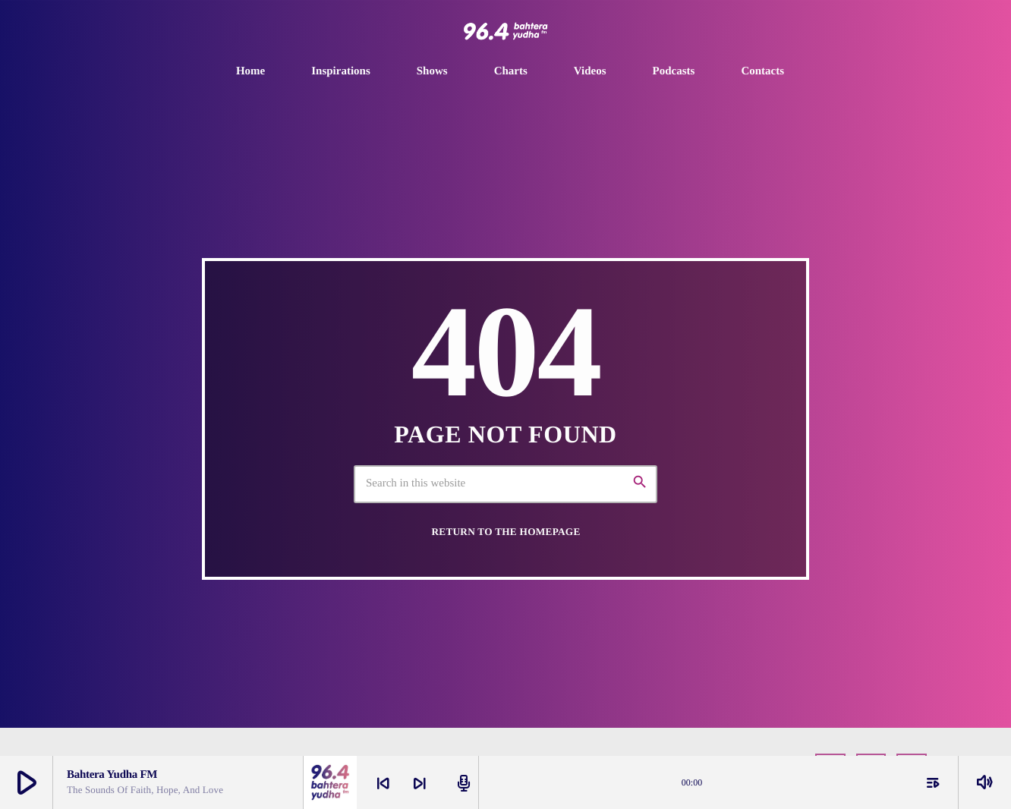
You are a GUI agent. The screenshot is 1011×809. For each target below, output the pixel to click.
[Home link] (505, 31)
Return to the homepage (505, 531)
